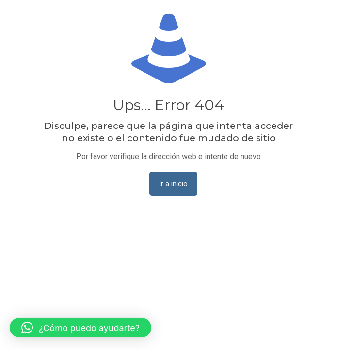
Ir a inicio (173, 183)
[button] (80, 327)
